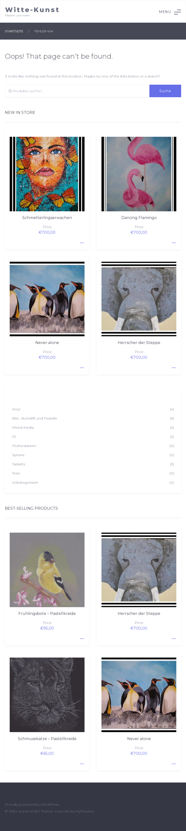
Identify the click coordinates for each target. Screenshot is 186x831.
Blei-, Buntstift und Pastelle (34, 418)
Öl (14, 436)
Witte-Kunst (32, 10)
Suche (165, 91)
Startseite (14, 31)
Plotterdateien (24, 446)
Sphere (18, 455)
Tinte (16, 473)
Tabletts (18, 464)
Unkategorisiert (25, 482)
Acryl (16, 409)
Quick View (81, 241)
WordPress (49, 804)
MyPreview (85, 811)
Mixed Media (23, 427)
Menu (170, 12)
